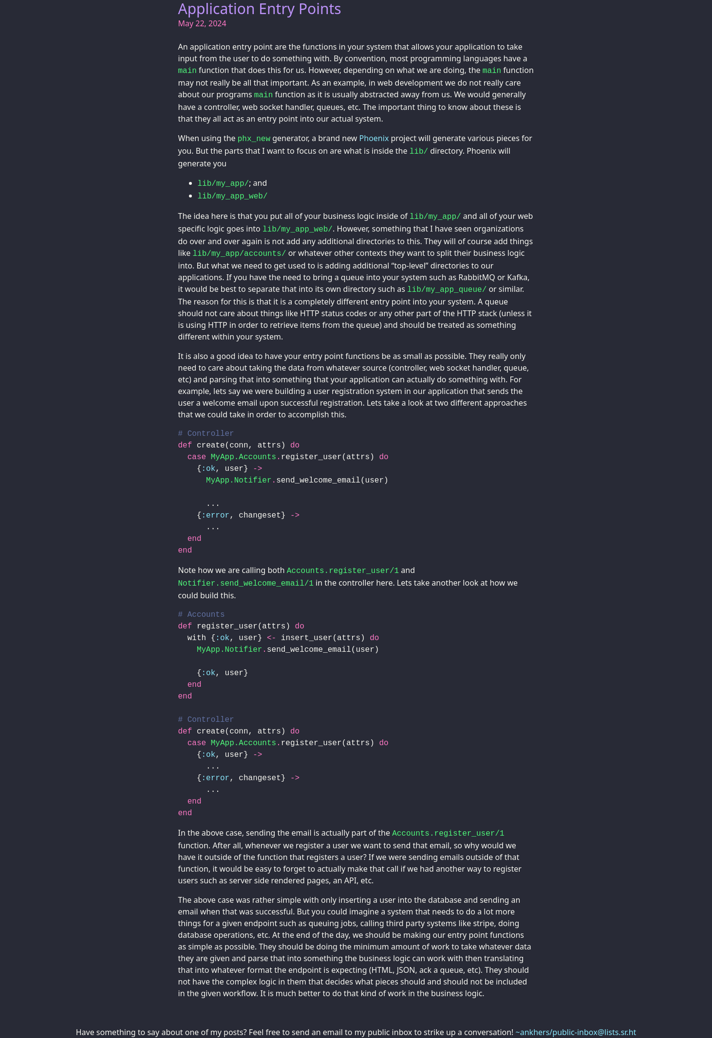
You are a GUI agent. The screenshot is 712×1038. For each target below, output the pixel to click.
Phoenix (374, 138)
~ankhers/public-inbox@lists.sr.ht (576, 1032)
